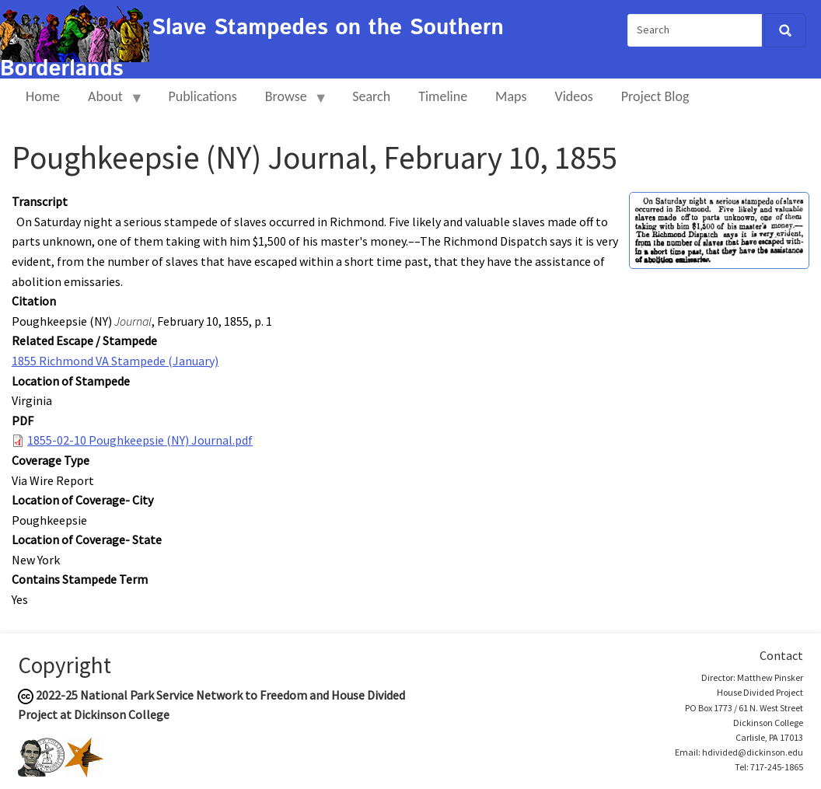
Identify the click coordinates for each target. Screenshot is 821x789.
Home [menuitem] (43, 96)
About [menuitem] (109, 103)
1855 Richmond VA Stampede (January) (115, 360)
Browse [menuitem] (289, 103)
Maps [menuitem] (510, 96)
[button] (719, 229)
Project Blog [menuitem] (655, 96)
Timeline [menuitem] (442, 96)
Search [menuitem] (371, 96)
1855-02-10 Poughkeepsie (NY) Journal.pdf (140, 440)
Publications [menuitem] (202, 96)
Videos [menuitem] (574, 96)
